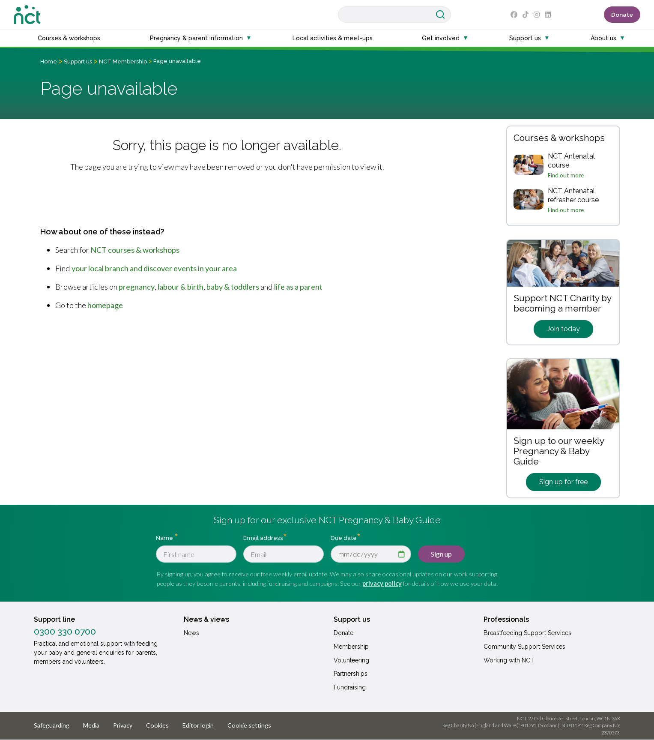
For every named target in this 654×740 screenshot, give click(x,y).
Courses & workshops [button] (69, 38)
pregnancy (137, 286)
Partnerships (350, 673)
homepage (105, 305)
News (191, 632)
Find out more (566, 175)
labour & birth (180, 286)
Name (165, 537)
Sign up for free (563, 482)
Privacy (122, 725)
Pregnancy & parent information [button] (196, 38)
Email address (263, 537)
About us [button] (603, 38)
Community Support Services (524, 646)
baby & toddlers (232, 286)
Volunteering (351, 660)
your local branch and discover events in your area (154, 268)
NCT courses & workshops (134, 250)
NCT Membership (123, 61)
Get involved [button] (441, 38)
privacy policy (382, 583)
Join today (563, 329)
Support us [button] (525, 38)
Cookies (157, 725)
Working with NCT (509, 660)
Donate (622, 14)
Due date (344, 537)
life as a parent (298, 286)
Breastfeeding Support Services (527, 632)
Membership (351, 646)
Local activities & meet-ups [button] (333, 38)
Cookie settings (249, 725)
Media (91, 725)
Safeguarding (51, 725)
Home (48, 61)
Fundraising (350, 687)
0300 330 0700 (65, 631)
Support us (78, 61)
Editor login (198, 725)
